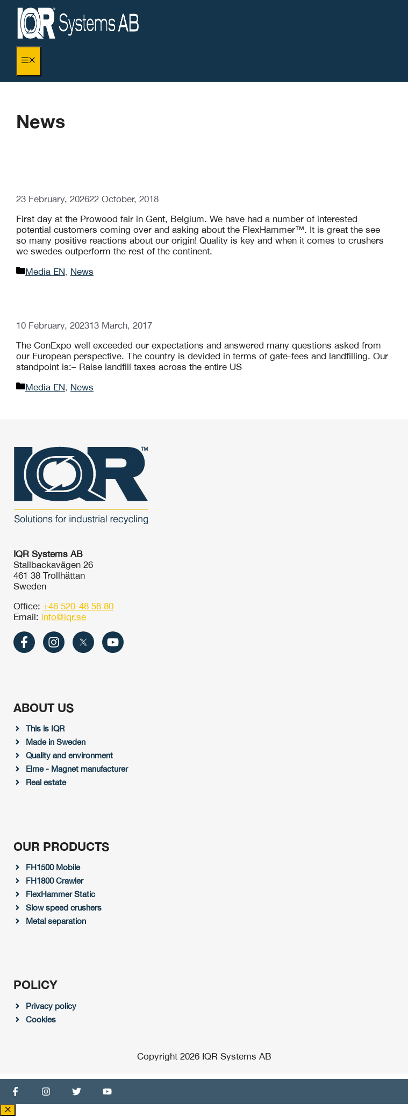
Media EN (45, 271)
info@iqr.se (63, 617)
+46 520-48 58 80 (78, 606)
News (82, 271)
